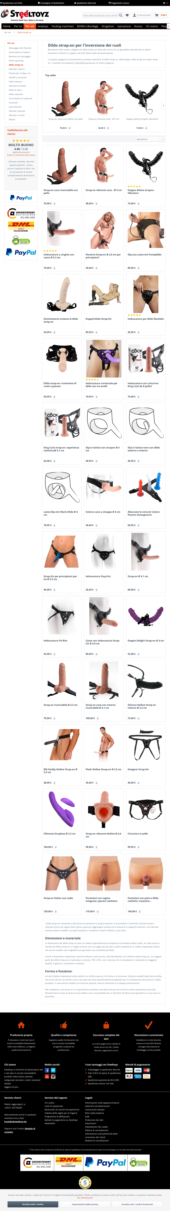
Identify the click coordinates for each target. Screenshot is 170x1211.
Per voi (10, 43)
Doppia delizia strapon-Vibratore (142, 119)
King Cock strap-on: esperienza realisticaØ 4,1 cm (61, 449)
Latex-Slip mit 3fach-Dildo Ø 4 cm (61, 513)
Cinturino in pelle (138, 833)
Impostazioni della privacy (85, 1204)
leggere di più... (12, 1087)
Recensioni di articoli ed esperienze (62, 1109)
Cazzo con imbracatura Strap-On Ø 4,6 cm (103, 642)
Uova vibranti (15, 106)
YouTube (47, 1076)
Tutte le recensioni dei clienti (21, 155)
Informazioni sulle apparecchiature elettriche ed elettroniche (102, 1104)
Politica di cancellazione (96, 1130)
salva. (159, 1195)
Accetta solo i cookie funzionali (137, 1204)
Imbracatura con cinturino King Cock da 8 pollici (143, 385)
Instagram (53, 1076)
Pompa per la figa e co (19, 73)
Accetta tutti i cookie (32, 1204)
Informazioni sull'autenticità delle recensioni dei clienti (101, 1135)
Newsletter (50, 1123)
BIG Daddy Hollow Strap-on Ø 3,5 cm (60, 771)
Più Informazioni (85, 1197)
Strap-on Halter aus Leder (58, 898)
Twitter (53, 1070)
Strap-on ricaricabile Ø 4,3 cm (61, 705)
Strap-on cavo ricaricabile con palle (66, 119)
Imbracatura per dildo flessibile (146, 318)
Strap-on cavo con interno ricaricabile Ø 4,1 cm (101, 706)
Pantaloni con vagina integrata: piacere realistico (102, 899)
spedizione (76, 1149)
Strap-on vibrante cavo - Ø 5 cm (103, 119)
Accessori (13, 102)
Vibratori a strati (17, 115)
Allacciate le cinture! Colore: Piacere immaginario (144, 513)
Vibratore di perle (17, 85)
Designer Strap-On (138, 769)
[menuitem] (102, 15)
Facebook (47, 1070)
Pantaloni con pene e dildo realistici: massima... (143, 899)
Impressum (90, 1123)
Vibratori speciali (17, 111)
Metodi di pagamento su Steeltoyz (61, 1120)
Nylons (12, 119)
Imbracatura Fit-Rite (55, 640)
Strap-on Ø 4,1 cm (138, 576)
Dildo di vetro (15, 90)
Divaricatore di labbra (19, 52)
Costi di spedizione (54, 1106)
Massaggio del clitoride (20, 48)
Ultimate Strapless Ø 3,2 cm (60, 833)
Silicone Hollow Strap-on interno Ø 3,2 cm (142, 706)
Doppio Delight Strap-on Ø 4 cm (146, 640)
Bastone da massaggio (20, 56)
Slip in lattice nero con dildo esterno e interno (144, 449)
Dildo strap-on (16, 64)
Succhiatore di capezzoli (20, 98)
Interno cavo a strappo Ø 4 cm (103, 511)
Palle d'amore (15, 81)
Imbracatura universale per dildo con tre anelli (101, 385)
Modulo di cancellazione (97, 1140)
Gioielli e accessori (18, 77)
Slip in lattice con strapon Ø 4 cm (103, 449)
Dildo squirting (16, 60)
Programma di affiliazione (57, 1116)
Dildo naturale (16, 94)
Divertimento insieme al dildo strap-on (61, 320)
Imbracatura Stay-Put (98, 576)
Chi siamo (49, 1102)
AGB (87, 1116)
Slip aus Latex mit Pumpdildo (144, 254)
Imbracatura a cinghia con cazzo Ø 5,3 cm (59, 256)
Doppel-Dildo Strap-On (99, 318)
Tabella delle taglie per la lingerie (61, 1113)
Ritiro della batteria (94, 1113)
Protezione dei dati (94, 1120)
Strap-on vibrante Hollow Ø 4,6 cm (103, 835)
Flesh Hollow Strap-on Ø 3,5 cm (103, 769)
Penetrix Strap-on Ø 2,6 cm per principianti (103, 256)
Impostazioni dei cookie (96, 1126)
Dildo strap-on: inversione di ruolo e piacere (60, 385)
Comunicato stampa (94, 1109)
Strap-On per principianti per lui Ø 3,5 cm (60, 578)
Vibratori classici (17, 69)
